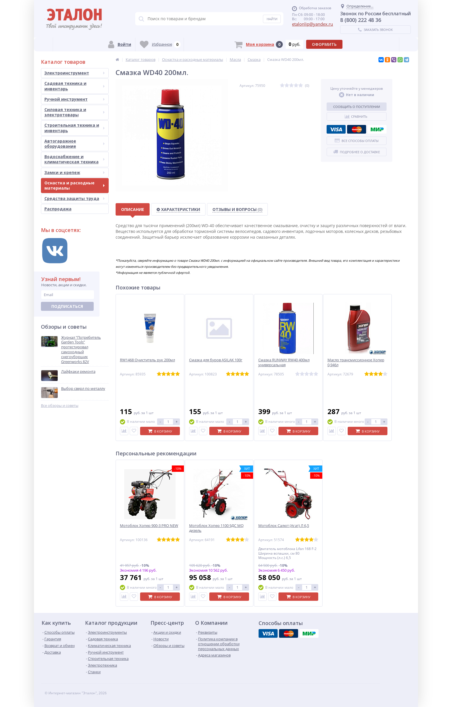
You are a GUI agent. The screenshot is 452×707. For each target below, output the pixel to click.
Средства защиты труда (74, 198)
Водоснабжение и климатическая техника (74, 159)
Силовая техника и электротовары (74, 112)
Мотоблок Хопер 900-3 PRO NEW (149, 525)
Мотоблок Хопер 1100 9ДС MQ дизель (216, 528)
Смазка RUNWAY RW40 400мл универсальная (284, 362)
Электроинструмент (74, 73)
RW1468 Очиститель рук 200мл (147, 360)
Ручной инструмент (74, 99)
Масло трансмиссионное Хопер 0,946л (355, 362)
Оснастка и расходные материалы (74, 185)
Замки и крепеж (74, 172)
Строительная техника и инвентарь (74, 127)
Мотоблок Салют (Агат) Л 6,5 (283, 525)
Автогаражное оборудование (74, 143)
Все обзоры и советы (59, 405)
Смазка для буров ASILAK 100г (215, 360)
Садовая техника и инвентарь (74, 86)
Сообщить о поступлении (356, 106)
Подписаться (67, 306)
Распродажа (57, 209)
